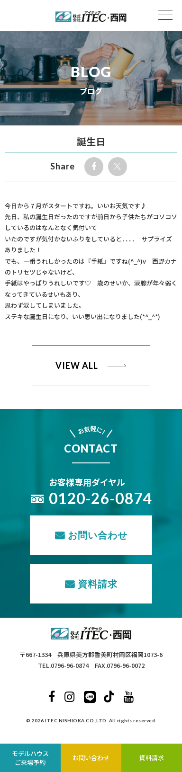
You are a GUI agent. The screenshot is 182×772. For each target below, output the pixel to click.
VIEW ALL (76, 365)
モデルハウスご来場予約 (30, 758)
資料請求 (98, 583)
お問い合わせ (97, 535)
